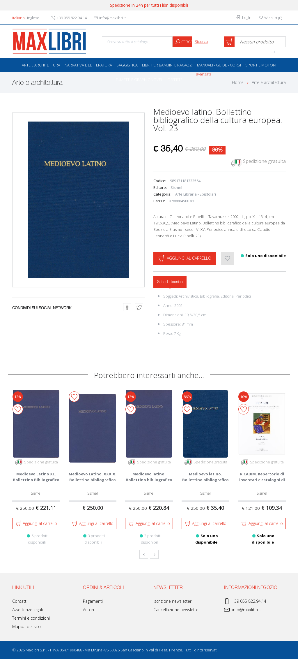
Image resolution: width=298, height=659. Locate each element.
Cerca (182, 41)
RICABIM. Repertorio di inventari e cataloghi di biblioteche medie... (262, 479)
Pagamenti (93, 601)
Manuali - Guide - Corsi (219, 65)
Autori (88, 609)
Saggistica (127, 65)
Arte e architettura (41, 65)
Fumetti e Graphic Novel (139, 79)
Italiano (18, 17)
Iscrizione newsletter (172, 601)
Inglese (33, 17)
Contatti (19, 601)
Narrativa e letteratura (88, 65)
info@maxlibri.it (242, 609)
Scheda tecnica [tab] (170, 282)
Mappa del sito (26, 626)
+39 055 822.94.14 (245, 601)
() (270, 17)
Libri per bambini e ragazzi (167, 65)
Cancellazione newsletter (176, 609)
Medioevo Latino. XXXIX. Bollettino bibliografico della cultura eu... (92, 479)
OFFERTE (174, 79)
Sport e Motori (260, 65)
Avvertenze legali (27, 609)
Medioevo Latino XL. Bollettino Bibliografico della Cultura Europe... (36, 479)
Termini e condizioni (31, 618)
